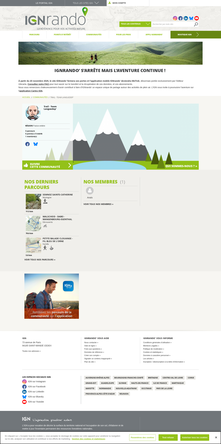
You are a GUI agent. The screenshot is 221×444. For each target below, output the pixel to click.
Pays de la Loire (164, 388)
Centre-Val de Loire (173, 377)
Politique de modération (153, 349)
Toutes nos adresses (30, 351)
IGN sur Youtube (36, 401)
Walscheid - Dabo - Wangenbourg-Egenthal (57, 218)
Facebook (180, 18)
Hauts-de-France (139, 383)
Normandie (105, 388)
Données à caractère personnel (156, 355)
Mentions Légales (150, 346)
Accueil (26, 97)
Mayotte (90, 388)
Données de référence (93, 352)
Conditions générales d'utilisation (156, 342)
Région (29, 125)
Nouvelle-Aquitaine (126, 388)
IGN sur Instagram (37, 381)
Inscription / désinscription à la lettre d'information (163, 362)
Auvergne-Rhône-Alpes (97, 377)
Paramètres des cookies (142, 437)
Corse (191, 377)
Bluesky (191, 18)
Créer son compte (91, 355)
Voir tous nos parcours (38, 259)
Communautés (40, 97)
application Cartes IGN (30, 91)
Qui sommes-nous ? (180, 166)
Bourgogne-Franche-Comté (128, 377)
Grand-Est (91, 383)
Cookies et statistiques (152, 352)
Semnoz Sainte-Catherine (58, 194)
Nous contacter (90, 342)
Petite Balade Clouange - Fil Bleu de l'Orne (58, 240)
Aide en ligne (89, 346)
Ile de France (160, 383)
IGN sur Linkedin (36, 391)
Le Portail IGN (44, 3)
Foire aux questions (92, 349)
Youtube (196, 18)
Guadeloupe (107, 383)
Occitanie (146, 388)
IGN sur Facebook (37, 386)
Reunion (124, 394)
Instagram (175, 18)
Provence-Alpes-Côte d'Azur (100, 394)
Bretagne (153, 377)
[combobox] (135, 24)
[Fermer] (216, 437)
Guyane (122, 383)
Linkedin (186, 18)
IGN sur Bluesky (36, 396)
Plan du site (89, 362)
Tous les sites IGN (83, 3)
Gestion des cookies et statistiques (88, 439)
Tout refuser (168, 437)
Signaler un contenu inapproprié (97, 359)
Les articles (148, 359)
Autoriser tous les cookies (194, 437)
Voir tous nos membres (97, 204)
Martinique (178, 383)
